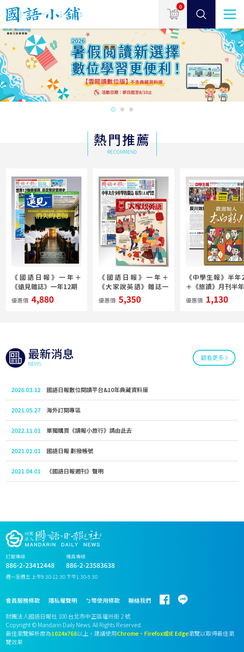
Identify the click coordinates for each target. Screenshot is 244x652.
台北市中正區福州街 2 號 (99, 616)
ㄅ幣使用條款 (103, 600)
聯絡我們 (139, 600)
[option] (122, 63)
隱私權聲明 (62, 600)
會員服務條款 (23, 600)
